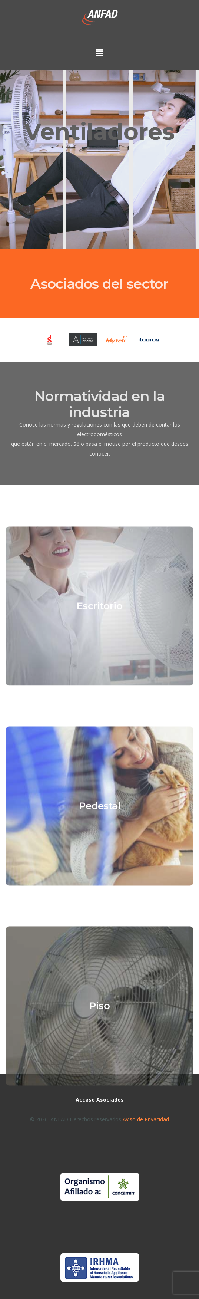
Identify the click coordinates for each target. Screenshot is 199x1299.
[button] (99, 55)
